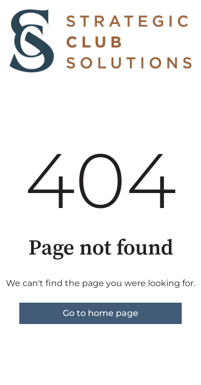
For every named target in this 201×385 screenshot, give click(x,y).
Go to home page (100, 313)
